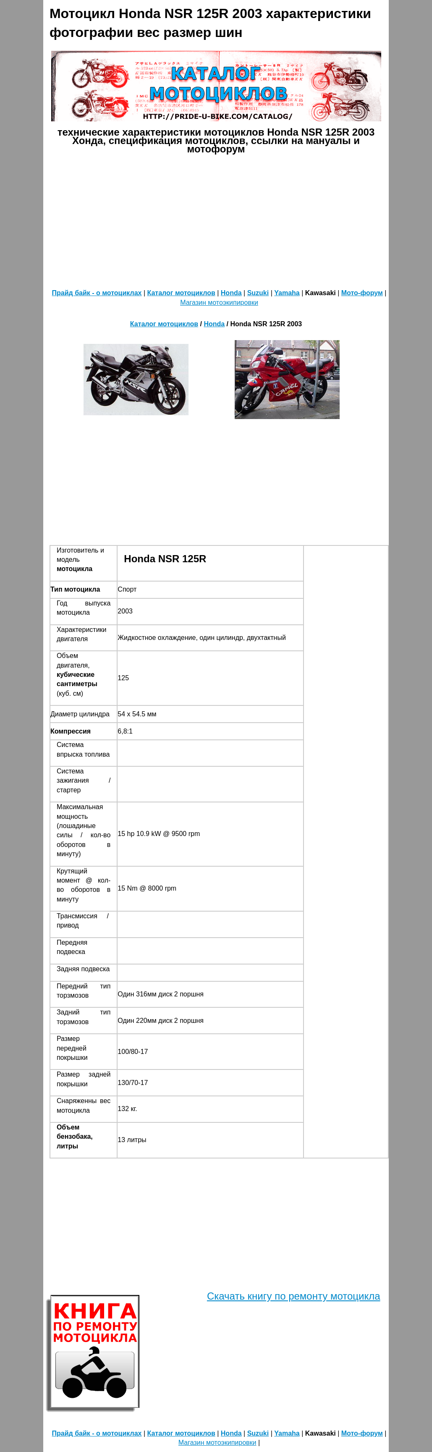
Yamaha (286, 292)
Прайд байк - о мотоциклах (97, 292)
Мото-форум (362, 292)
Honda (231, 292)
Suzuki (258, 292)
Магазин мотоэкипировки (219, 302)
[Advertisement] (237, 220)
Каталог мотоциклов (181, 292)
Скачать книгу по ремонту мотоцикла (293, 1296)
